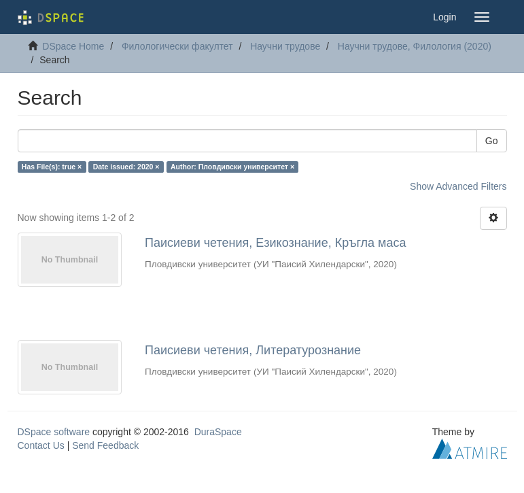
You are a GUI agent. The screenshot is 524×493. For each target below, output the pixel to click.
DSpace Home (73, 46)
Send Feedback (105, 445)
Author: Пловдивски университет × (232, 167)
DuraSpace (218, 431)
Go (491, 140)
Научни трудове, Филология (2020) (414, 46)
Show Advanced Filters (458, 186)
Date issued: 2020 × (126, 167)
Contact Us (41, 445)
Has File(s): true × (52, 167)
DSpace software (54, 431)
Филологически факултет (177, 46)
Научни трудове (285, 46)
